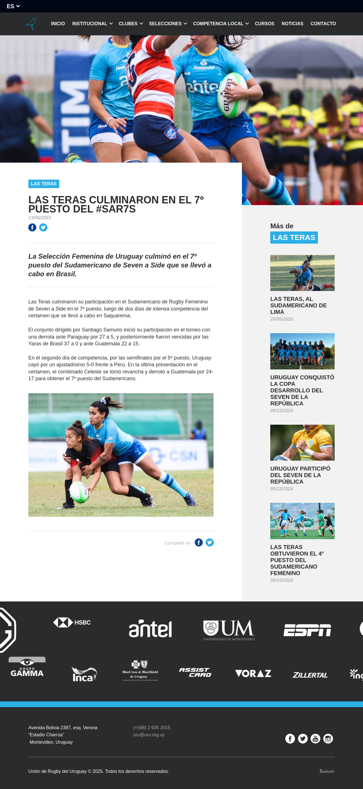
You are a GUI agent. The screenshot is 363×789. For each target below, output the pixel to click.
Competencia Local (218, 23)
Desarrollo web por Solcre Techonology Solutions (327, 768)
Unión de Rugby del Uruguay (31, 24)
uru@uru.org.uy (148, 732)
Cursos (264, 23)
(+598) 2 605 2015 (151, 724)
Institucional (89, 23)
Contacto (323, 23)
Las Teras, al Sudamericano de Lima (298, 305)
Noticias (292, 23)
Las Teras (44, 183)
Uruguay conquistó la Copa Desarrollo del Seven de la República (302, 390)
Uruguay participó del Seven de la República (300, 475)
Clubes (128, 23)
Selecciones (165, 23)
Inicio (58, 23)
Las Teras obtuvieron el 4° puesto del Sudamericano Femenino (297, 560)
